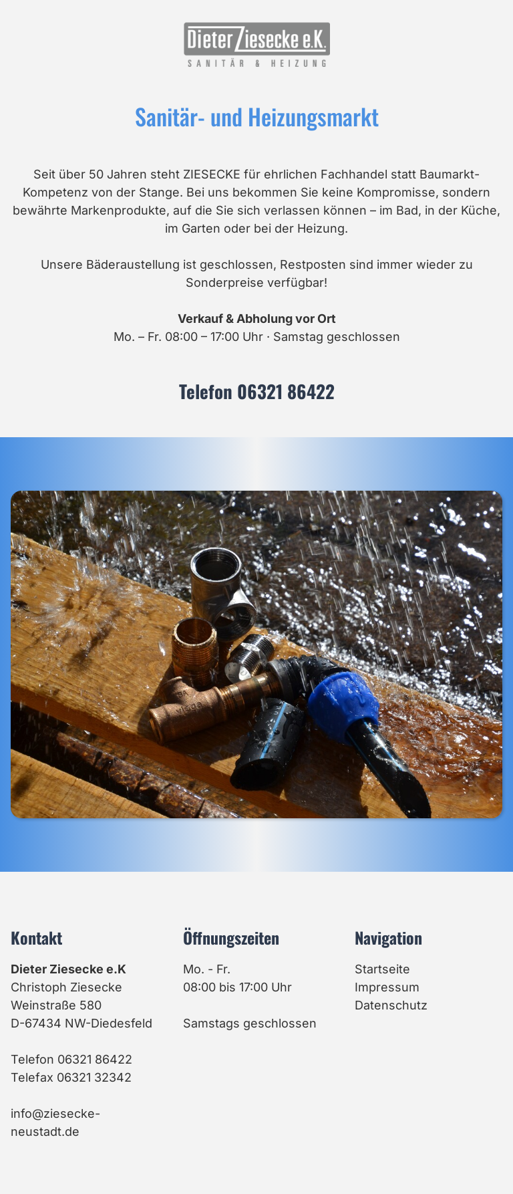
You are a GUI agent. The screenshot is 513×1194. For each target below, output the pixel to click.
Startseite (382, 969)
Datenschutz (391, 1005)
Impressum (387, 987)
